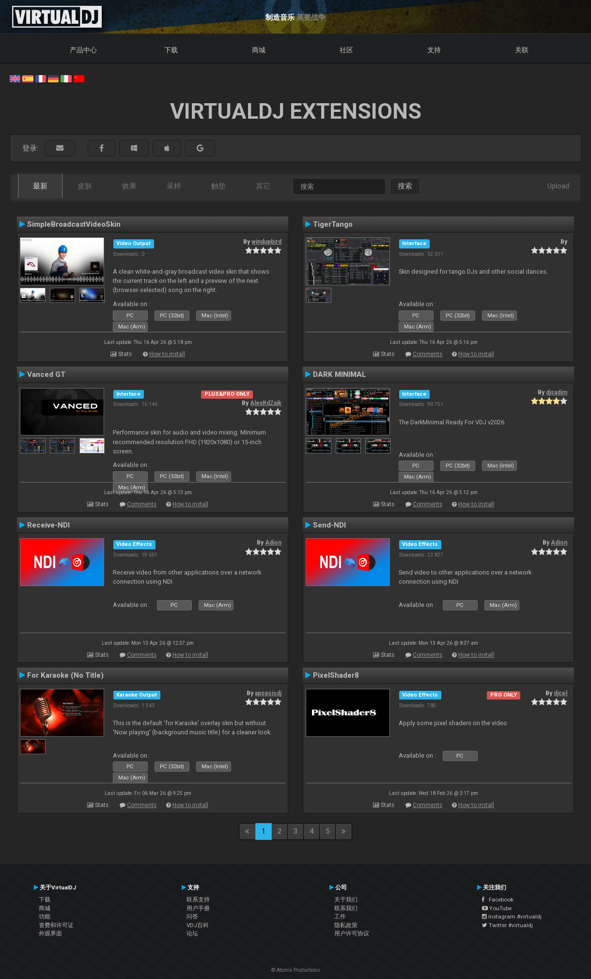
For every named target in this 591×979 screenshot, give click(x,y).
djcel (560, 693)
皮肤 (85, 186)
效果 (129, 186)
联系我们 (346, 908)
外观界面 (50, 933)
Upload (558, 186)
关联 (522, 50)
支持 (434, 50)
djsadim (556, 392)
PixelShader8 (336, 675)
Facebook (497, 899)
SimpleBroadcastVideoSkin (74, 224)
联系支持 (198, 899)
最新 (40, 186)
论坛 (192, 933)
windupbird (266, 241)
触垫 (218, 186)
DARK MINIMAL (339, 374)
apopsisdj (268, 693)
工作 (340, 916)
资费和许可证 (56, 925)
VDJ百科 (198, 925)
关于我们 (346, 899)
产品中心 (83, 50)
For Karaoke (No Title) (65, 675)
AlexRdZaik (265, 403)
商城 (258, 50)
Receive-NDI (48, 525)
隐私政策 (346, 925)
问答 (192, 916)
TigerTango (333, 224)
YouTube (497, 908)
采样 (174, 186)
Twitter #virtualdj (507, 925)
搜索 (405, 186)
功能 (44, 916)
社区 (346, 50)
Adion (273, 542)
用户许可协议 (351, 933)
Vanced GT (46, 374)
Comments (427, 354)
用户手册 (198, 908)
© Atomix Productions (295, 970)
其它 (263, 186)
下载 (171, 50)
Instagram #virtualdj (512, 916)
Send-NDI (329, 525)
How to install (167, 354)
